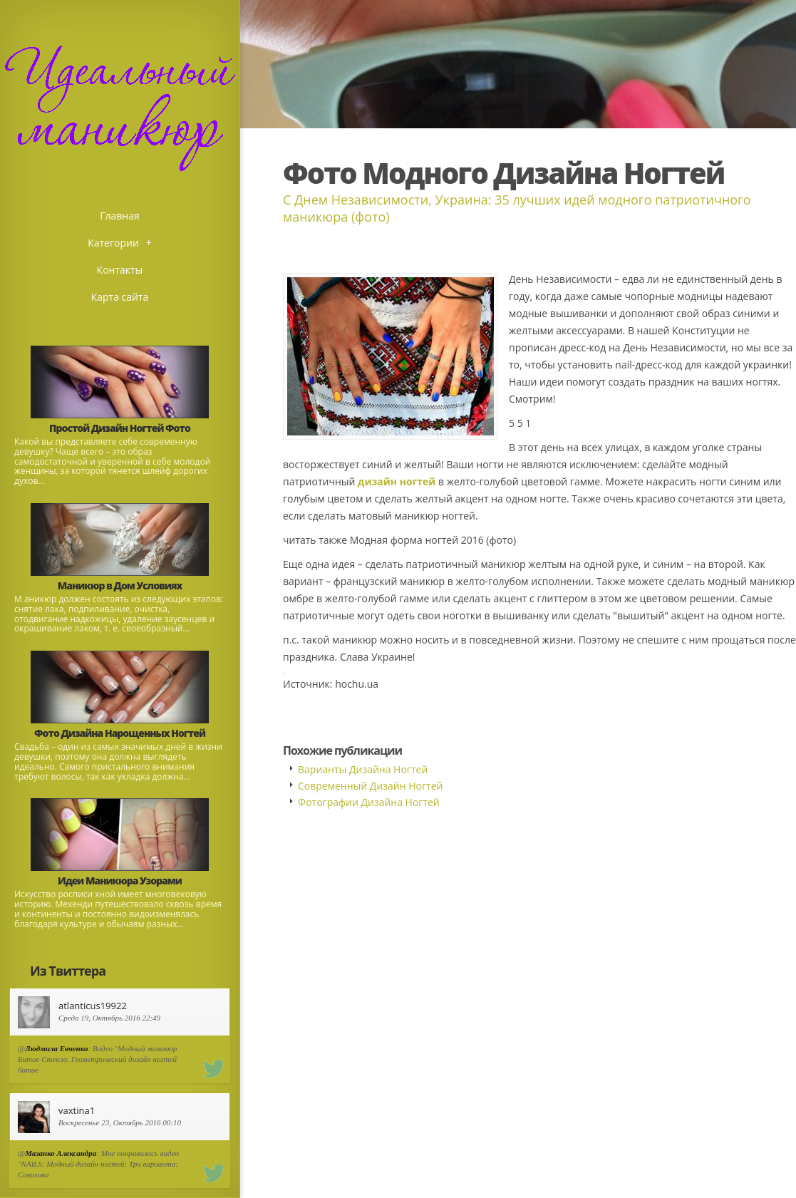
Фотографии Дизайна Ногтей (369, 802)
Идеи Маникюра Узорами (120, 880)
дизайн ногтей (396, 481)
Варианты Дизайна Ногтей (363, 769)
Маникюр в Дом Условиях (120, 585)
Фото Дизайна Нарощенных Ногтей (119, 733)
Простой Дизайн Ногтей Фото (119, 428)
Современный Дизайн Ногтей (370, 785)
